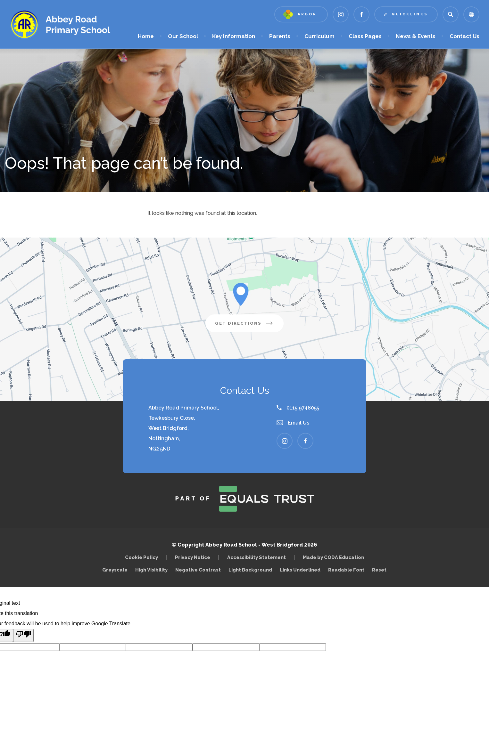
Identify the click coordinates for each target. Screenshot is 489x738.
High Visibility (151, 569)
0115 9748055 (298, 408)
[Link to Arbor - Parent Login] (301, 14)
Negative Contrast (198, 569)
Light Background (250, 569)
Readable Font (346, 569)
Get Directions (249, 325)
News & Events (415, 36)
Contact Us (464, 36)
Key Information (233, 36)
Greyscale (115, 569)
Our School (183, 36)
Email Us (293, 423)
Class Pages (365, 36)
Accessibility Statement (256, 557)
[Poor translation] (23, 635)
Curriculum (319, 36)
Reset (379, 569)
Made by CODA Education (335, 557)
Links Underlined (300, 569)
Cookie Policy (141, 557)
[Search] (451, 14)
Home (146, 36)
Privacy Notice (192, 557)
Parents (279, 36)
